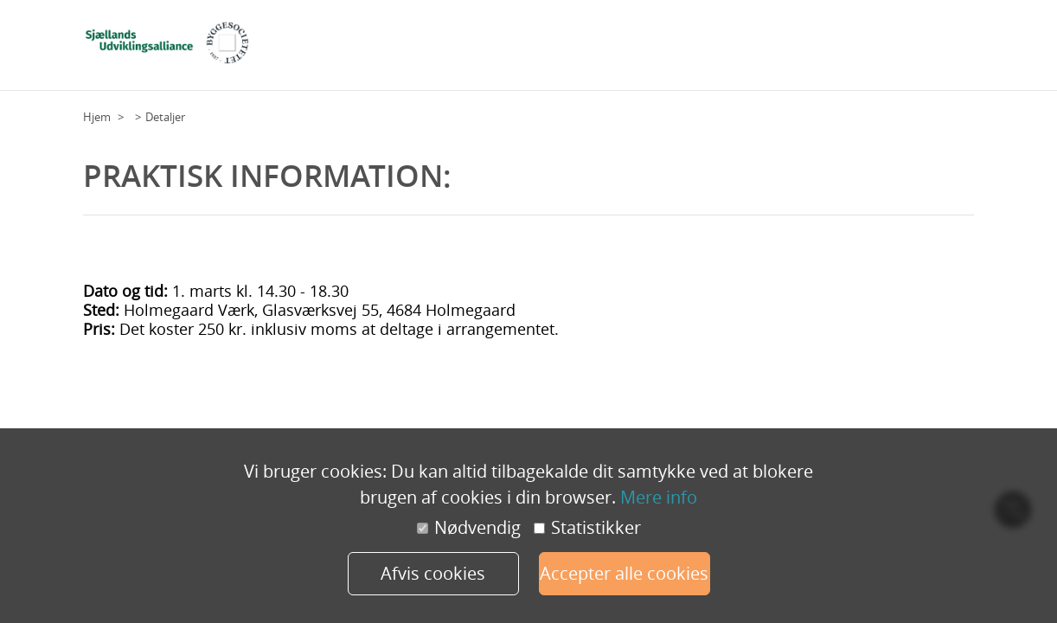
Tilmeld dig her (809, 51)
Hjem (97, 117)
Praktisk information (913, 51)
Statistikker (587, 527)
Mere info (658, 497)
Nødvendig (469, 527)
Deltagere (677, 51)
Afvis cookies (433, 573)
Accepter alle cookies (624, 573)
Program (736, 51)
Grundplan (614, 51)
